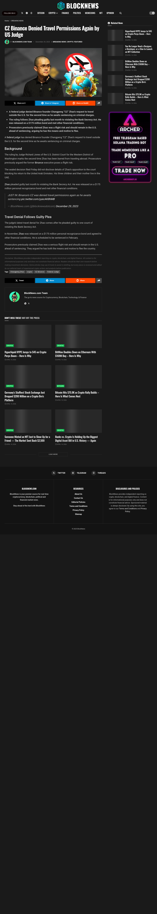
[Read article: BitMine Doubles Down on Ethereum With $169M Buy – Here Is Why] (78, 336)
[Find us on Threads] (31, 13)
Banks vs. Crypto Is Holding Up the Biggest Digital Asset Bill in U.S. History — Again (76, 438)
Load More (53, 454)
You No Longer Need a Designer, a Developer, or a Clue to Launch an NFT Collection (138, 49)
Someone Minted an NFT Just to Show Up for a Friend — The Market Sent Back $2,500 (27, 438)
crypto (29, 272)
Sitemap (78, 514)
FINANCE (65, 13)
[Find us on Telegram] (27, 13)
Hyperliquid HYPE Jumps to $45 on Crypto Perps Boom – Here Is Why (25, 354)
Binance (39, 162)
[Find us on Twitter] (22, 13)
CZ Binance (39, 272)
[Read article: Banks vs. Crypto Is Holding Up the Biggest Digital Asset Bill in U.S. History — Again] (78, 421)
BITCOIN (40, 13)
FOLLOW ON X (9, 13)
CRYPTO (52, 13)
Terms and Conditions (78, 506)
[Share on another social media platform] (99, 103)
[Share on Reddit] (80, 103)
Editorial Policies (78, 502)
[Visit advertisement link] (130, 147)
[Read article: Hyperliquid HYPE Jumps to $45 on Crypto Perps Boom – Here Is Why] (28, 336)
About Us (78, 494)
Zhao (7, 184)
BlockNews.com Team (22, 42)
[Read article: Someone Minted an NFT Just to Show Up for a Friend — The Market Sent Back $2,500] (28, 421)
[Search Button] (121, 13)
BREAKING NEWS (17, 21)
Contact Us (78, 498)
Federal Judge (53, 272)
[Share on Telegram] (50, 103)
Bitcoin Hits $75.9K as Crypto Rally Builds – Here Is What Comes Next (77, 394)
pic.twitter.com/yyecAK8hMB (37, 199)
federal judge (13, 137)
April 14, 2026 (10, 360)
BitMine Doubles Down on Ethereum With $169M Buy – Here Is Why (75, 354)
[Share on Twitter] (19, 103)
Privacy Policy (78, 510)
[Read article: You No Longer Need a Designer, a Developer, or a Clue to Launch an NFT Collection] (115, 50)
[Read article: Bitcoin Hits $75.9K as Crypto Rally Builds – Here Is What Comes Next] (78, 377)
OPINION (110, 13)
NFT (101, 13)
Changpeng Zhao (17, 272)
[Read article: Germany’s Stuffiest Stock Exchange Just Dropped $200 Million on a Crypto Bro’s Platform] (28, 377)
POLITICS (77, 13)
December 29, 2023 (43, 42)
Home (7, 21)
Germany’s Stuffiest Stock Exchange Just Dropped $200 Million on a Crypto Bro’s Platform (25, 396)
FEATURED (78, 42)
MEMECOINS (90, 13)
